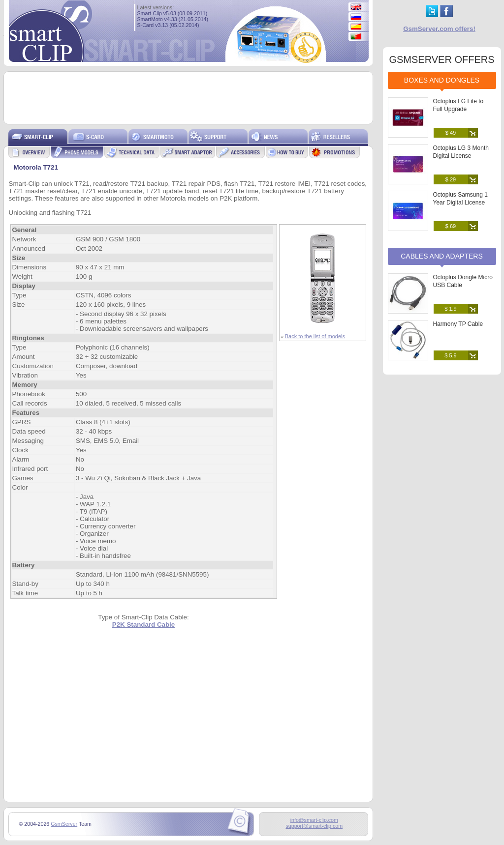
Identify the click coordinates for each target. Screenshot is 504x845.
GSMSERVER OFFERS (441, 59)
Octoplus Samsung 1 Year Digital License (460, 198)
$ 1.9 (450, 309)
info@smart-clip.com (314, 820)
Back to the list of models (315, 336)
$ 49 (450, 133)
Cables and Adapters (442, 256)
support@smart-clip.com (314, 826)
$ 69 (450, 226)
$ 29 (450, 179)
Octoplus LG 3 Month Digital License (461, 152)
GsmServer (64, 824)
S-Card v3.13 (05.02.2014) (168, 25)
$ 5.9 (450, 355)
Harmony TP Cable (458, 324)
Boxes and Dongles (441, 80)
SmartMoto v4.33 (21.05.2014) (173, 19)
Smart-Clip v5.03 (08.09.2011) (172, 13)
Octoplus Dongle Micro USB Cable (463, 281)
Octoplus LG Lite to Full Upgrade (458, 105)
